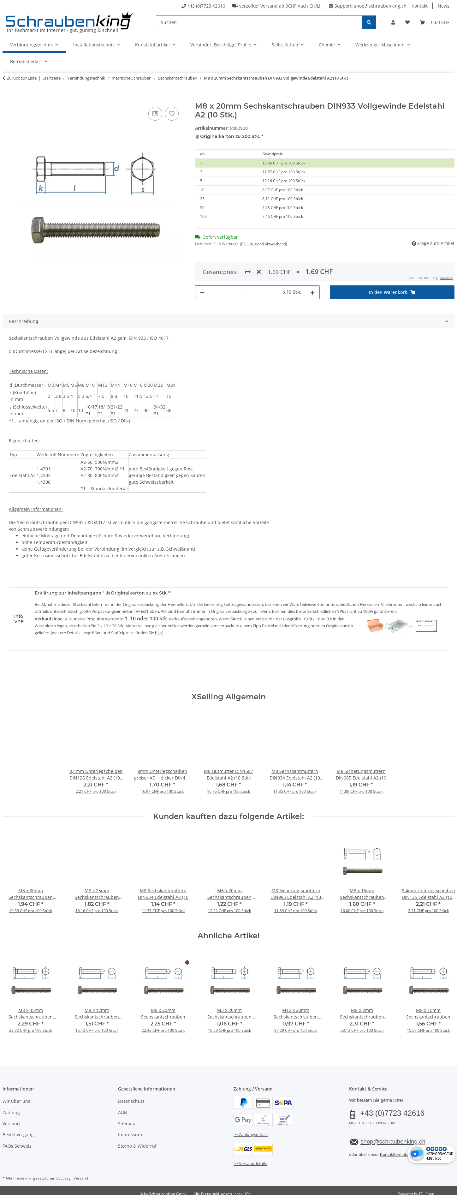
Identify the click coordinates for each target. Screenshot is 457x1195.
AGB (122, 1108)
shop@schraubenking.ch (380, 6)
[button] (393, 22)
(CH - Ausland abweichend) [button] (263, 244)
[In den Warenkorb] (8, 98)
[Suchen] (259, 22)
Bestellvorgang (18, 1130)
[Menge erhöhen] (312, 269)
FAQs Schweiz (17, 1141)
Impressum (130, 1130)
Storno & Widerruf (137, 1141)
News (443, 6)
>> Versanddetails (250, 1159)
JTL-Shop (426, 1189)
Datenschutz (131, 1097)
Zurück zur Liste (22, 78)
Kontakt (420, 6)
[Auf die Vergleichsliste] (155, 114)
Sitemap (126, 1119)
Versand (11, 1119)
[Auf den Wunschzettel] (172, 114)
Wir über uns (16, 1097)
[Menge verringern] (202, 269)
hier (158, 628)
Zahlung (11, 1108)
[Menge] (244, 269)
